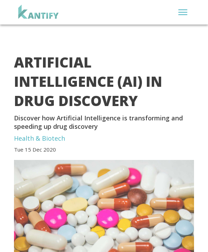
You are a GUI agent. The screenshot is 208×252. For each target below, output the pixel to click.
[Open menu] (183, 12)
